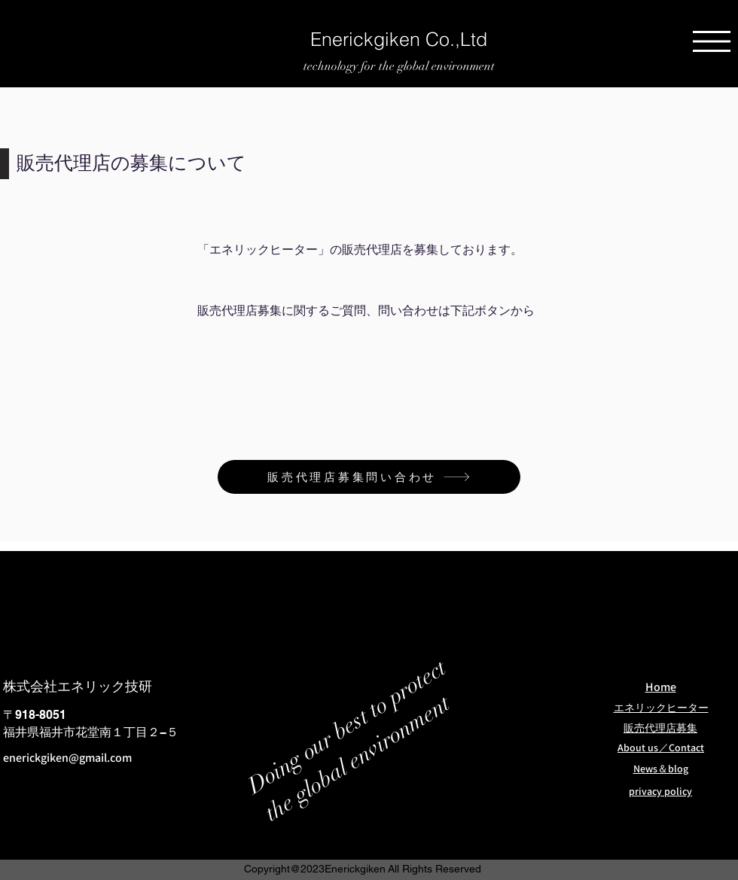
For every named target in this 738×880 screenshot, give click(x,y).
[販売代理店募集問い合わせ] (369, 477)
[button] (711, 41)
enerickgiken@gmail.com (67, 758)
